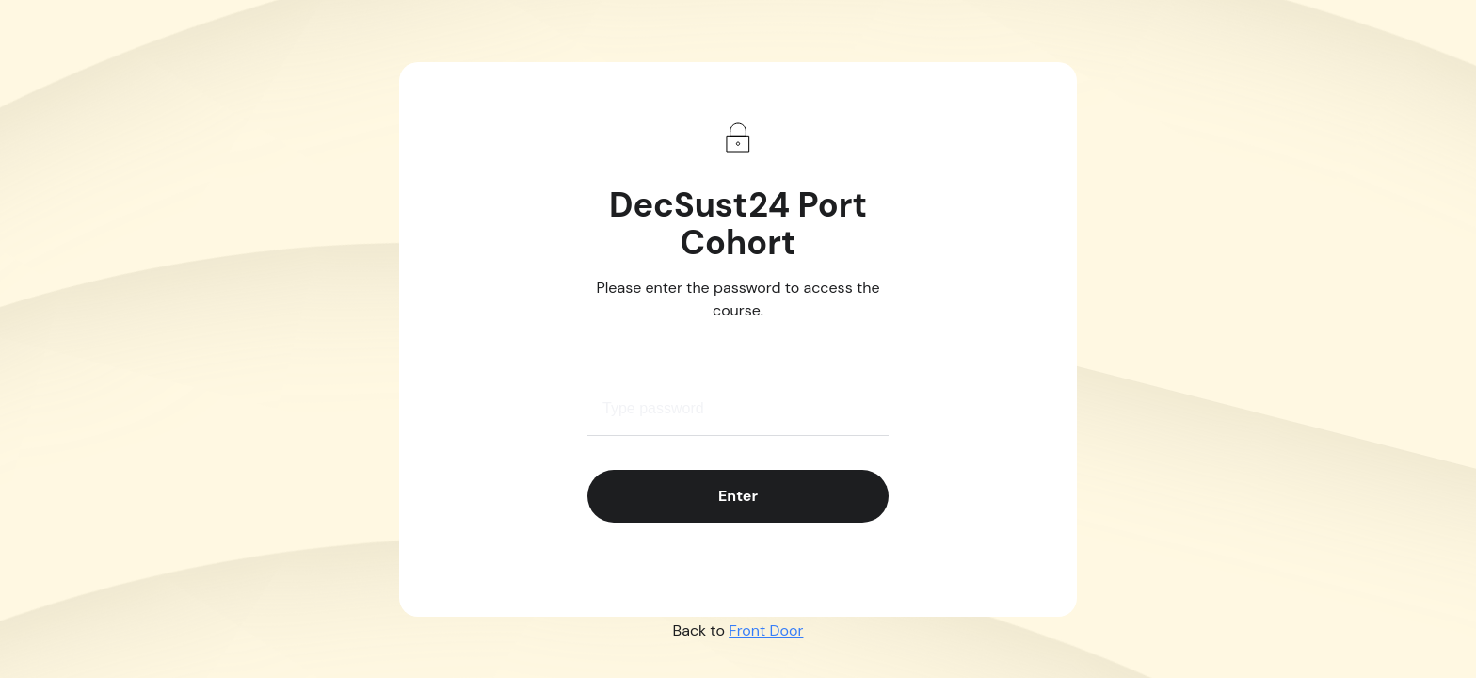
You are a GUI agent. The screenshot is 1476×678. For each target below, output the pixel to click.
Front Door (766, 630)
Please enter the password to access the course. (738, 299)
